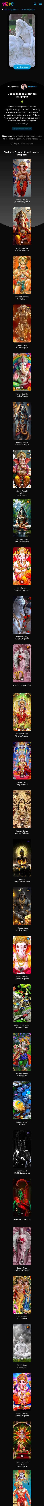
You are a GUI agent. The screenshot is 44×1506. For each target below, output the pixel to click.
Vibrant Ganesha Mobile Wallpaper (22, 395)
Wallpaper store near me (22, 129)
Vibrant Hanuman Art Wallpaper (22, 298)
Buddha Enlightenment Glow (22, 880)
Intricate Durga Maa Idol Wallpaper (22, 832)
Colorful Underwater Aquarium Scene (22, 1026)
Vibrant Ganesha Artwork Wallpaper (22, 249)
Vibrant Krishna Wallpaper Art (22, 1075)
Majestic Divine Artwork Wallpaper (22, 443)
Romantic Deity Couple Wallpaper (22, 638)
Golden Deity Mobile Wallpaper (22, 346)
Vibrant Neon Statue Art (22, 1219)
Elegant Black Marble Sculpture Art (22, 1172)
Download (22, 67)
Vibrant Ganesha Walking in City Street (22, 201)
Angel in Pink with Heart (22, 685)
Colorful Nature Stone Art (22, 1123)
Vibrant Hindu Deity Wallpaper (22, 783)
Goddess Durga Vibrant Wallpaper (22, 735)
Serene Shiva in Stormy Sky (22, 1366)
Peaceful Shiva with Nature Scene (22, 540)
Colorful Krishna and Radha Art (22, 1317)
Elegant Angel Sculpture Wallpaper (22, 1269)
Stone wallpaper (28, 9)
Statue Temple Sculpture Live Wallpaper (22, 493)
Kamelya (28, 86)
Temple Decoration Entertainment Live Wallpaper (22, 1464)
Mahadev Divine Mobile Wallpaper (22, 929)
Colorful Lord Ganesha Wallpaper (22, 589)
